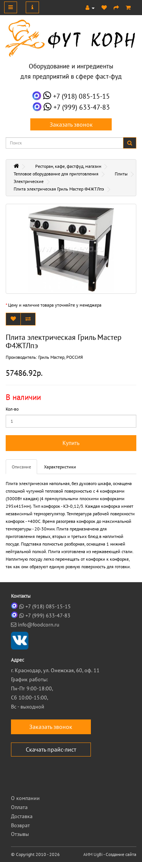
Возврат (20, 825)
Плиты (121, 174)
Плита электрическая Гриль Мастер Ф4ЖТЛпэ (59, 189)
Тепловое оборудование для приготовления (56, 174)
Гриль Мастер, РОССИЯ (60, 357)
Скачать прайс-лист (51, 749)
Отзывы (20, 834)
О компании (25, 798)
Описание (21, 467)
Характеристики (60, 467)
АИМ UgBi (93, 854)
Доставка (22, 816)
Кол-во (12, 409)
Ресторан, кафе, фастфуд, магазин (68, 166)
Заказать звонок (71, 124)
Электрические (29, 181)
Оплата (19, 807)
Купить (71, 443)
